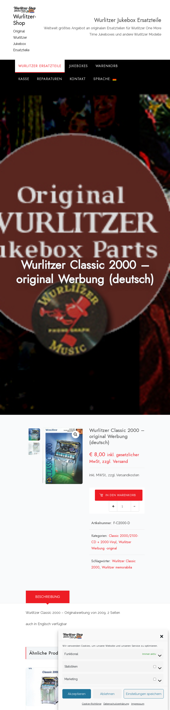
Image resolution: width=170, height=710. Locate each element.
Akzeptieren (77, 700)
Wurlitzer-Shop (24, 20)
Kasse (23, 79)
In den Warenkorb (117, 495)
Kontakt (78, 79)
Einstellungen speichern (143, 700)
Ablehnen (107, 700)
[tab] (48, 596)
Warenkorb (107, 66)
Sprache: (104, 79)
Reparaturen (49, 79)
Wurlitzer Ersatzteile (39, 66)
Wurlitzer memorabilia (117, 567)
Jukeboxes (78, 66)
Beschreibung (47, 596)
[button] (162, 642)
